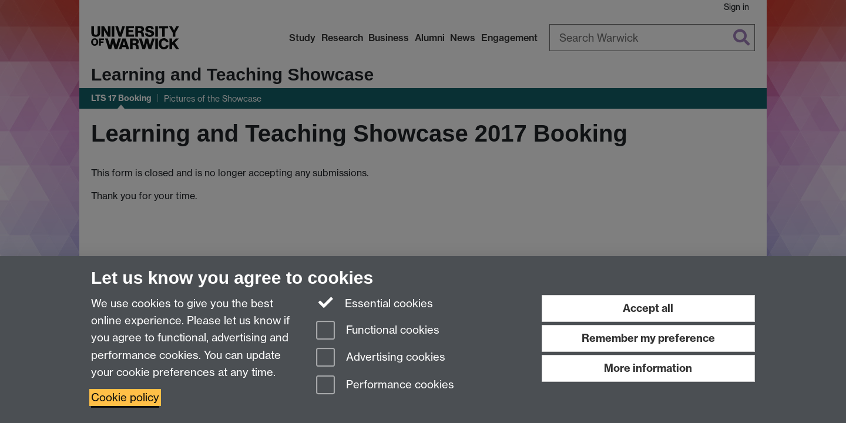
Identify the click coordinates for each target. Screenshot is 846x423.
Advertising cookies (380, 358)
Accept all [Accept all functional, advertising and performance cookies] (648, 308)
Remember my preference (648, 338)
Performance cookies (385, 386)
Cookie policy (125, 397)
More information (648, 368)
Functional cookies (377, 331)
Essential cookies (374, 302)
